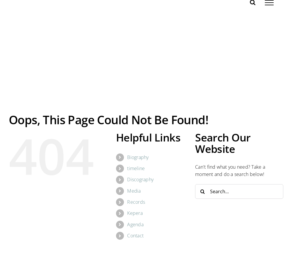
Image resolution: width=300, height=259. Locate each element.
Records (136, 202)
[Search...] (239, 191)
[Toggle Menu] (269, 2)
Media (134, 191)
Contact (135, 235)
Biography (138, 157)
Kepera (134, 213)
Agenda (135, 224)
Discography (140, 179)
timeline (136, 168)
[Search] (202, 191)
